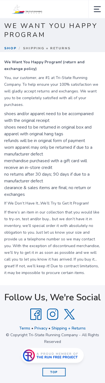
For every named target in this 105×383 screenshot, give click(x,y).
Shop (10, 48)
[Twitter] (69, 314)
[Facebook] (35, 314)
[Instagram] (52, 314)
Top (54, 372)
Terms (24, 328)
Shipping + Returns (69, 328)
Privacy (40, 328)
